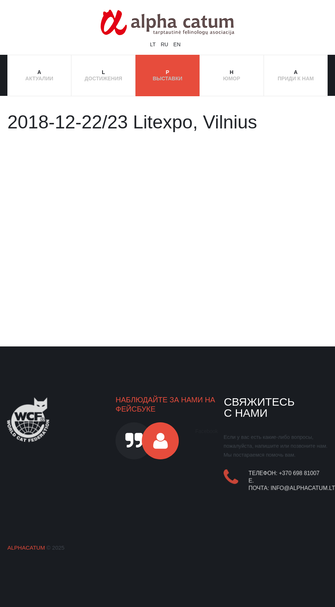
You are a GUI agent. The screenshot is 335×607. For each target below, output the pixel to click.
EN (176, 44)
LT (153, 44)
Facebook (206, 431)
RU (165, 44)
